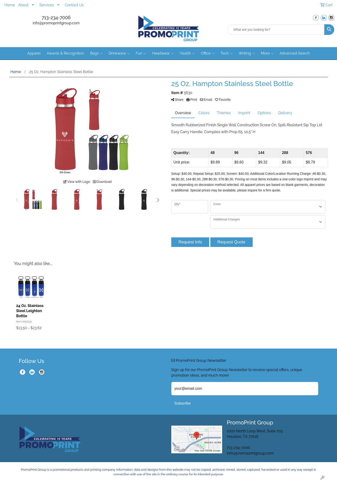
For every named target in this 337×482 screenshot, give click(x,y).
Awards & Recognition (65, 53)
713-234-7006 (56, 17)
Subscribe (182, 403)
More (267, 53)
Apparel (34, 53)
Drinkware (119, 53)
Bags (96, 53)
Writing (247, 53)
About (23, 5)
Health (187, 53)
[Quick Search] (276, 29)
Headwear (163, 53)
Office (207, 53)
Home (9, 5)
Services (46, 5)
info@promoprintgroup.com (56, 23)
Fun (141, 53)
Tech (227, 53)
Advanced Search (295, 53)
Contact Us (74, 5)
